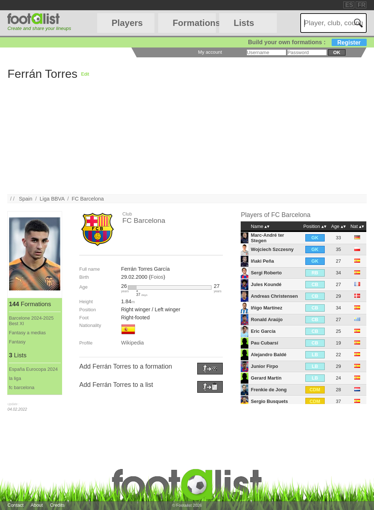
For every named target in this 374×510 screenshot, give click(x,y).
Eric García (263, 331)
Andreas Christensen (274, 296)
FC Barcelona (88, 199)
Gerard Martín (266, 378)
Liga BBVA (51, 199)
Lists (244, 23)
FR (361, 5)
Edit (85, 74)
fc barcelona (21, 387)
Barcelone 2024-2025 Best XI (31, 320)
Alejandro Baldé (268, 354)
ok (336, 52)
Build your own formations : (307, 42)
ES (349, 5)
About (37, 505)
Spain (26, 199)
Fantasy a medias (27, 332)
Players (127, 23)
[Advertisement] (186, 143)
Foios (156, 277)
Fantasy (17, 342)
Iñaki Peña (262, 261)
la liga (15, 378)
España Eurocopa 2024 (33, 369)
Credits (57, 505)
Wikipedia (132, 343)
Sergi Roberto (266, 272)
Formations (194, 23)
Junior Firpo (264, 366)
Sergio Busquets (269, 401)
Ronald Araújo (267, 319)
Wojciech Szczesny (272, 249)
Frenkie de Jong (269, 389)
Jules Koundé (266, 284)
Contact (15, 505)
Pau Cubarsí (264, 343)
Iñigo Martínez (266, 308)
